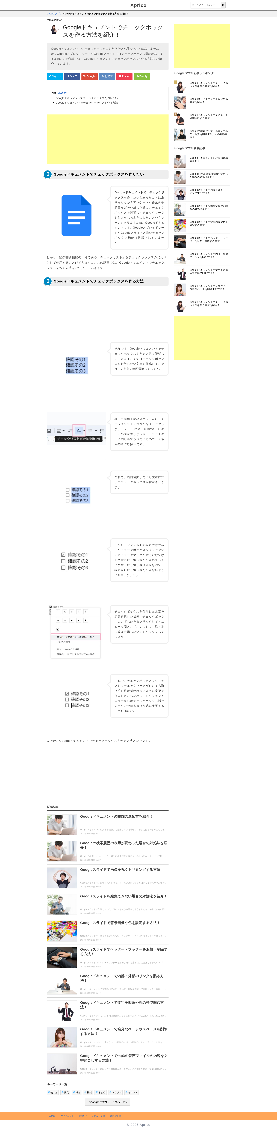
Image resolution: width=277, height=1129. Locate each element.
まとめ (100, 1092)
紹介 (76, 1092)
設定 (65, 1092)
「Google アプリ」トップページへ (107, 1102)
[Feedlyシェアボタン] (142, 76)
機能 (88, 1092)
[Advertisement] (108, 139)
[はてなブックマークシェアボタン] (107, 76)
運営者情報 (115, 1116)
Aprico (138, 5)
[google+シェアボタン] (89, 76)
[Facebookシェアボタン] (72, 76)
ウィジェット (67, 1116)
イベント (131, 1092)
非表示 (62, 92)
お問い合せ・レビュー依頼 (92, 1116)
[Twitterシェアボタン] (55, 76)
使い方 (53, 1092)
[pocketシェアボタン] (124, 76)
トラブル (115, 1092)
